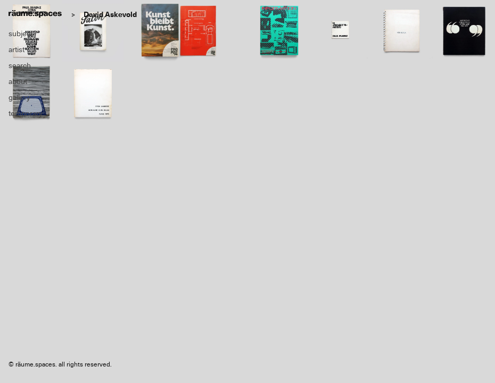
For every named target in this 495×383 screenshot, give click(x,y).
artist (16, 49)
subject (20, 33)
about (18, 81)
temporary (26, 113)
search (20, 65)
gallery (19, 97)
